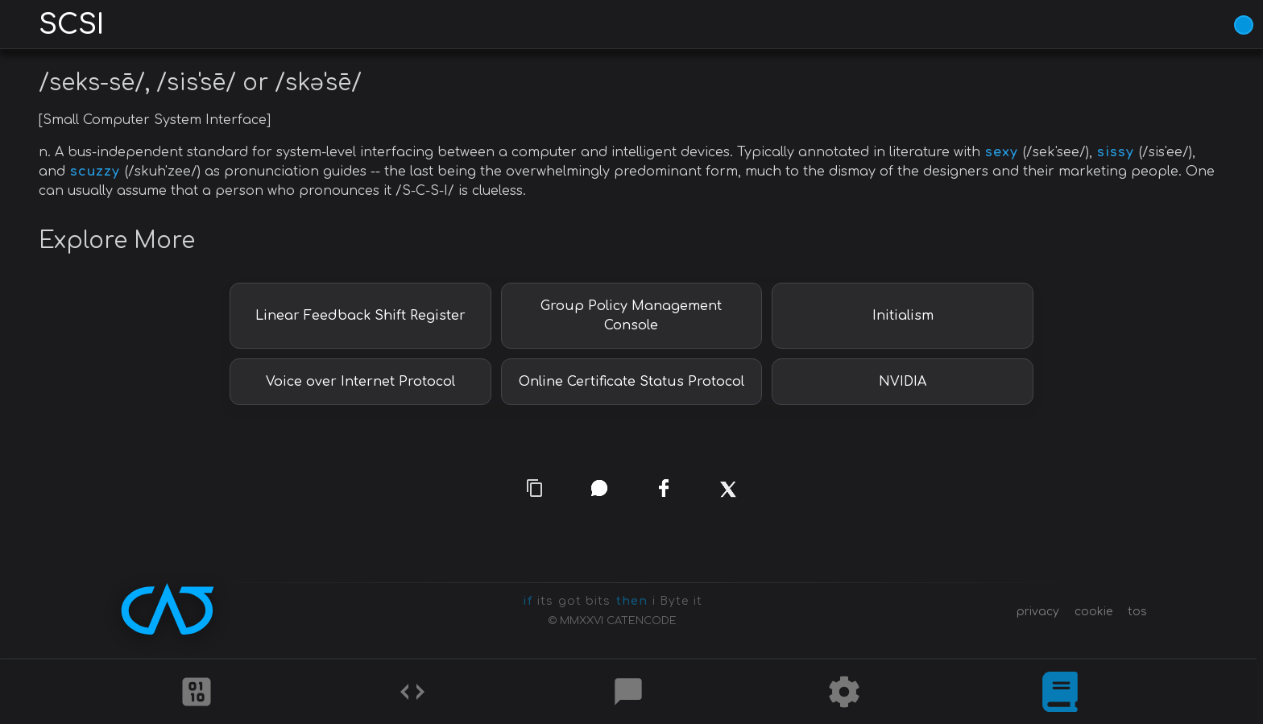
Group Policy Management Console (631, 316)
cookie (1093, 612)
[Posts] (628, 692)
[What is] (1060, 692)
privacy (1038, 612)
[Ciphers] (196, 692)
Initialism (903, 315)
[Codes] (412, 692)
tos (1137, 612)
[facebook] (663, 488)
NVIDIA (902, 381)
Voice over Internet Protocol (360, 381)
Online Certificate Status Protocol (631, 381)
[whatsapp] (599, 488)
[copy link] (534, 487)
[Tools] (844, 692)
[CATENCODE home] (167, 609)
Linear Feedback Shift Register (360, 315)
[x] (727, 501)
